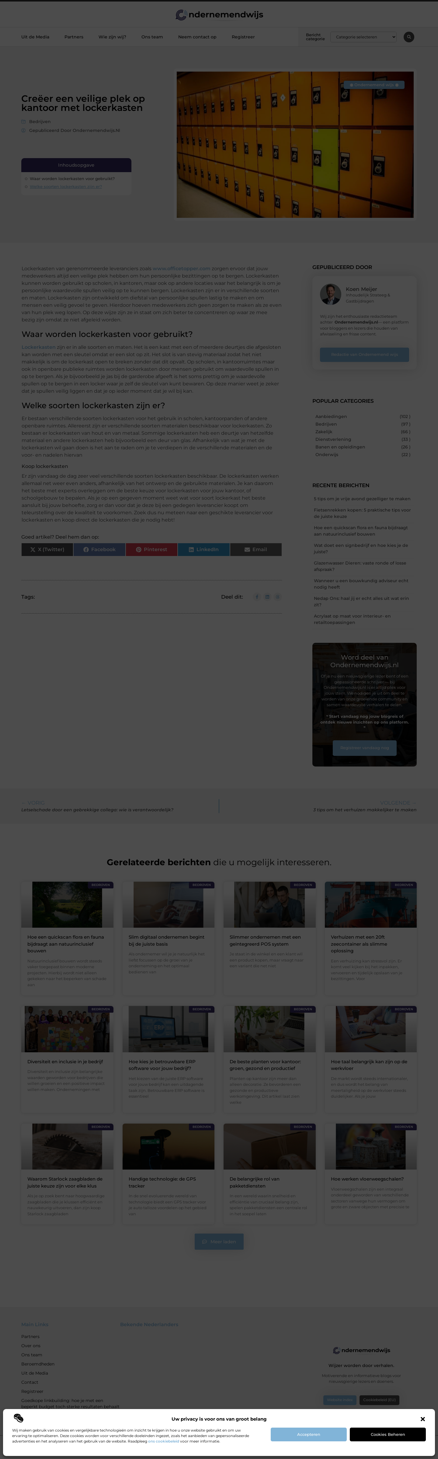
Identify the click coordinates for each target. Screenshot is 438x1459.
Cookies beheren (388, 1434)
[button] (423, 1419)
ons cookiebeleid (163, 1441)
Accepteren (308, 1434)
